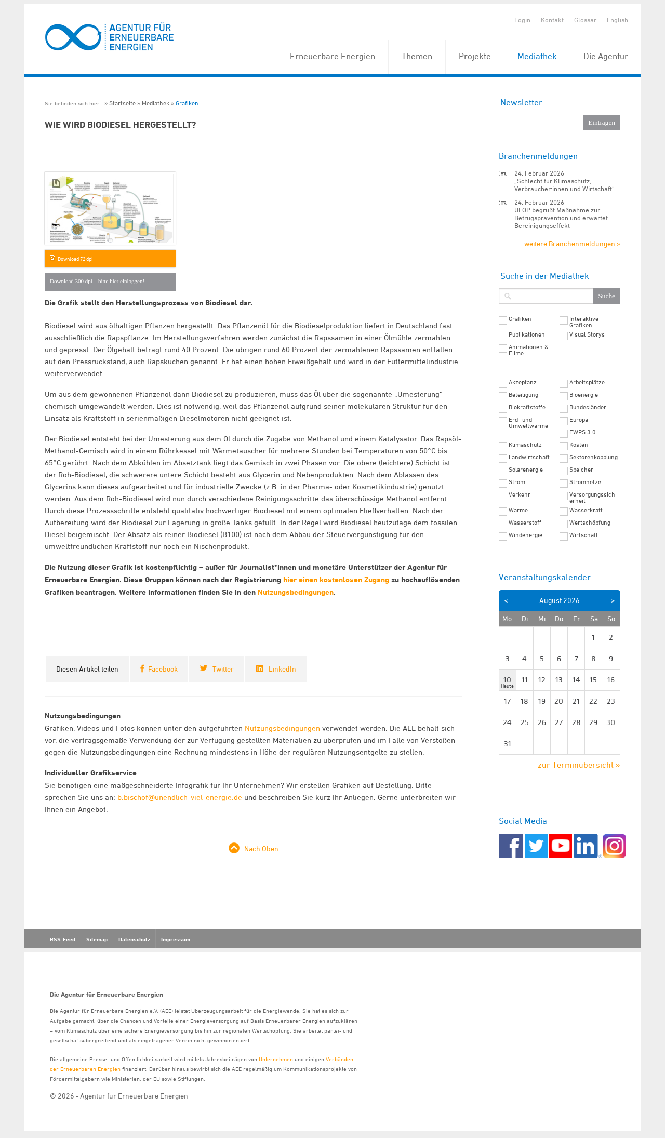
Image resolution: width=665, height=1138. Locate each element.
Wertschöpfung (589, 522)
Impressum (175, 939)
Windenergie (525, 535)
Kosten (578, 444)
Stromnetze (585, 482)
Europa (578, 420)
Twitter (223, 668)
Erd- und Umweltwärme (528, 423)
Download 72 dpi (75, 259)
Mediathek (537, 56)
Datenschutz (134, 939)
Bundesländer (587, 407)
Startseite (122, 103)
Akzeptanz (523, 382)
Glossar (585, 20)
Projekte (475, 56)
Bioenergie (583, 395)
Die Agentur (605, 56)
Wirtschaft (583, 535)
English (617, 20)
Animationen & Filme (529, 350)
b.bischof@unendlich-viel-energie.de (179, 797)
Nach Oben (261, 848)
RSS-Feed (62, 939)
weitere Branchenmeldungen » (572, 243)
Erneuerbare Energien (332, 56)
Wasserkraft (586, 510)
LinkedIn (282, 668)
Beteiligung (523, 395)
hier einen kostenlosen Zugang (337, 579)
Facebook (163, 668)
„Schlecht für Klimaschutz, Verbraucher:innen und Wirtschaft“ (564, 185)
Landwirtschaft (529, 457)
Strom (517, 482)
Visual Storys (587, 334)
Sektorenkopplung (593, 457)
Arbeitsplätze (587, 382)
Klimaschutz (525, 444)
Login (522, 20)
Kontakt (552, 20)
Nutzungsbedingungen (296, 592)
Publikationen (527, 334)
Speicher (581, 469)
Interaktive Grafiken (583, 322)
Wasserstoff (525, 522)
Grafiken (187, 103)
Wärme (518, 510)
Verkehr (519, 494)
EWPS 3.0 (582, 432)
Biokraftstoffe (527, 407)
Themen (417, 56)
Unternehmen (276, 1058)
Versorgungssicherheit (592, 497)
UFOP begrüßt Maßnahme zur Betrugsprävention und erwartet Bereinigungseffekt (561, 218)
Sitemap (97, 939)
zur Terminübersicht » (579, 764)
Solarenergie (526, 469)
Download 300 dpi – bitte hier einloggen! (97, 281)
